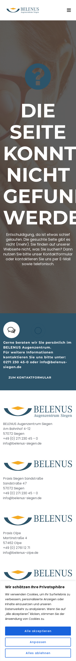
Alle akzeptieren (38, 631)
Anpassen (38, 642)
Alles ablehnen (38, 653)
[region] (38, 621)
